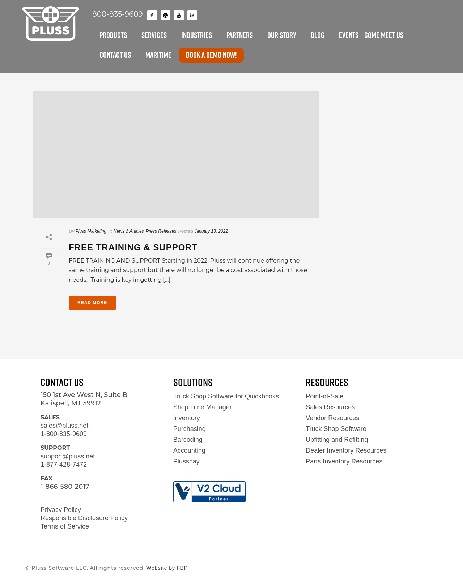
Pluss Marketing (91, 231)
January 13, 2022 (211, 231)
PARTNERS (239, 35)
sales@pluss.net (64, 425)
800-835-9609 (117, 14)
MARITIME (158, 54)
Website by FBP (167, 568)
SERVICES (154, 35)
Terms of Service (65, 526)
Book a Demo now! (211, 54)
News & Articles (129, 231)
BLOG (317, 35)
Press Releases (161, 231)
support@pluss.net (68, 456)
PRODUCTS (113, 35)
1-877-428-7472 (64, 464)
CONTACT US (115, 54)
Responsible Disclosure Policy (84, 518)
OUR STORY (281, 35)
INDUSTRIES (196, 35)
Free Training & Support (133, 247)
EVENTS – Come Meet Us (371, 35)
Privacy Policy (61, 509)
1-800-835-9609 (64, 433)
